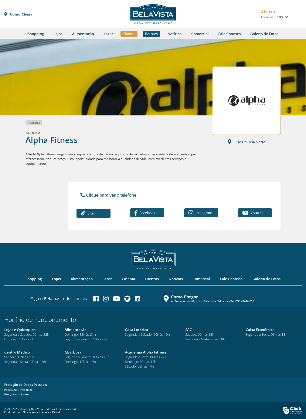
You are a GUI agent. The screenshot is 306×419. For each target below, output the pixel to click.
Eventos (151, 33)
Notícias (174, 33)
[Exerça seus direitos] (16, 394)
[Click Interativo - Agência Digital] (292, 413)
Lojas (58, 33)
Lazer (108, 33)
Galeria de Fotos (264, 33)
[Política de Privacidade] (18, 390)
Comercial (200, 33)
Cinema (129, 33)
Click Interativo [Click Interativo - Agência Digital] (41, 412)
